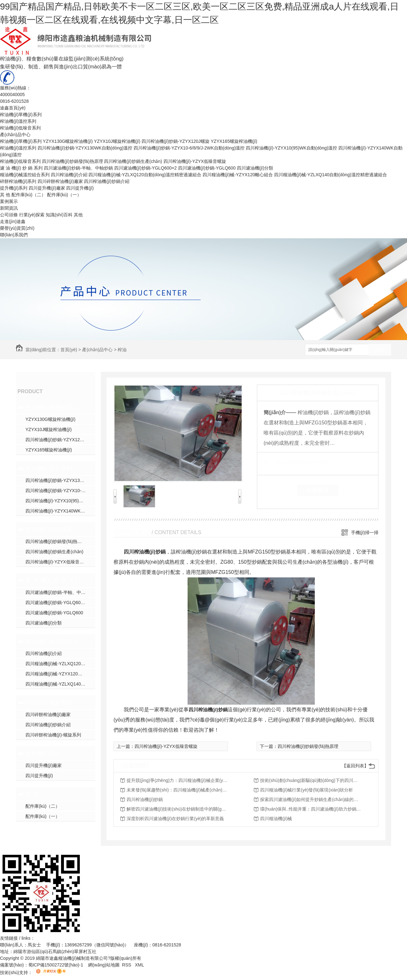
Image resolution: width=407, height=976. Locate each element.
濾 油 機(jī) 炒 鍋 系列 (21, 168)
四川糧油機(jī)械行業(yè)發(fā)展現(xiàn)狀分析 (306, 789)
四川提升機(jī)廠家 (47, 188)
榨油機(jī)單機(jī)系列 (21, 114)
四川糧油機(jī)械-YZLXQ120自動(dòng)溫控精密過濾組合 (144, 174)
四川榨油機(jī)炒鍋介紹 (106, 181)
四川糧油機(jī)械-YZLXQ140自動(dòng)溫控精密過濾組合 (330, 174)
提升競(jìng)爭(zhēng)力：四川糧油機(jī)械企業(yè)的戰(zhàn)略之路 (177, 780)
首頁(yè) (68, 349)
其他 (78, 214)
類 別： (275, 461)
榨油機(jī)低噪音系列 (20, 127)
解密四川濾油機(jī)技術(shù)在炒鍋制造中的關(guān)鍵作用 (177, 809)
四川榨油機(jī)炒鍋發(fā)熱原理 (72, 161)
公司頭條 (9, 214)
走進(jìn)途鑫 (12, 221)
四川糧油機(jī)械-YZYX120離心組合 (238, 174)
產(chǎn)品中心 (15, 134)
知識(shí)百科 (59, 214)
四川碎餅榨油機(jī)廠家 (60, 181)
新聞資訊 (9, 208)
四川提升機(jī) (79, 188)
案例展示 (9, 201)
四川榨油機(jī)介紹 (69, 174)
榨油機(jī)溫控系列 (18, 121)
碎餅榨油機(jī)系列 (18, 181)
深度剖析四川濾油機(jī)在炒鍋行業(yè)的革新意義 (175, 818)
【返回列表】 (355, 765)
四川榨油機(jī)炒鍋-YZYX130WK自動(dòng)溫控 (85, 147)
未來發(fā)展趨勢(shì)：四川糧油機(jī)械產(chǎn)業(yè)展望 (177, 789)
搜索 (380, 350)
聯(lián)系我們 (14, 234)
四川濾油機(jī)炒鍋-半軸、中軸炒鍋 (59, 592)
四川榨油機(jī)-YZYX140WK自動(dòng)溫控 (60, 510)
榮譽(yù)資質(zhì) (17, 228)
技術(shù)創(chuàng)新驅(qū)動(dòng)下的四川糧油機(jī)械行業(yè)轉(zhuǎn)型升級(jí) (311, 780)
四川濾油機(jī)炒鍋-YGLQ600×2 (145, 168)
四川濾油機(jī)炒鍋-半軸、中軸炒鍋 (78, 168)
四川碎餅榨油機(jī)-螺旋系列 (53, 734)
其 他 (5, 194)
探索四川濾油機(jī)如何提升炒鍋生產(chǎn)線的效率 (311, 799)
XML (139, 964)
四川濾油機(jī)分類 (255, 168)
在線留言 (317, 490)
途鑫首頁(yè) (12, 107)
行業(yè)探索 (32, 214)
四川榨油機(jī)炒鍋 (208, 709)
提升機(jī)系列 (13, 188)
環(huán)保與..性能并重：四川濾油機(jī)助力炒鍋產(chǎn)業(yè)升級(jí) (311, 809)
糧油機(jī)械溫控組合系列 (25, 174)
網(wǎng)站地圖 (104, 964)
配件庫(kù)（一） (64, 194)
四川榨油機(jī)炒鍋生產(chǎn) (133, 161)
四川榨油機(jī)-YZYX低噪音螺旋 (194, 161)
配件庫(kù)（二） (28, 194)
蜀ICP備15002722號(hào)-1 (55, 964)
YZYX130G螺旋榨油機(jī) (68, 141)
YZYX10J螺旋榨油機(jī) (117, 141)
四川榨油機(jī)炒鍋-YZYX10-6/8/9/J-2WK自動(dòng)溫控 (189, 147)
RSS (127, 964)
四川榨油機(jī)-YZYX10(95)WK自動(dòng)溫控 (291, 147)
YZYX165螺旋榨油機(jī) (234, 141)
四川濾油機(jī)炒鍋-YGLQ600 (207, 168)
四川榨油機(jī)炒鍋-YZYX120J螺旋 (175, 141)
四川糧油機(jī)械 (276, 818)
